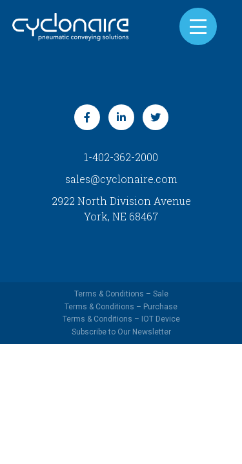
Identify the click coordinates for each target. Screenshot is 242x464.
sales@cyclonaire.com (121, 179)
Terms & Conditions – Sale (121, 293)
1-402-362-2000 (121, 157)
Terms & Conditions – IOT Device (121, 319)
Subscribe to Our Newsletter (121, 331)
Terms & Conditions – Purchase (121, 306)
